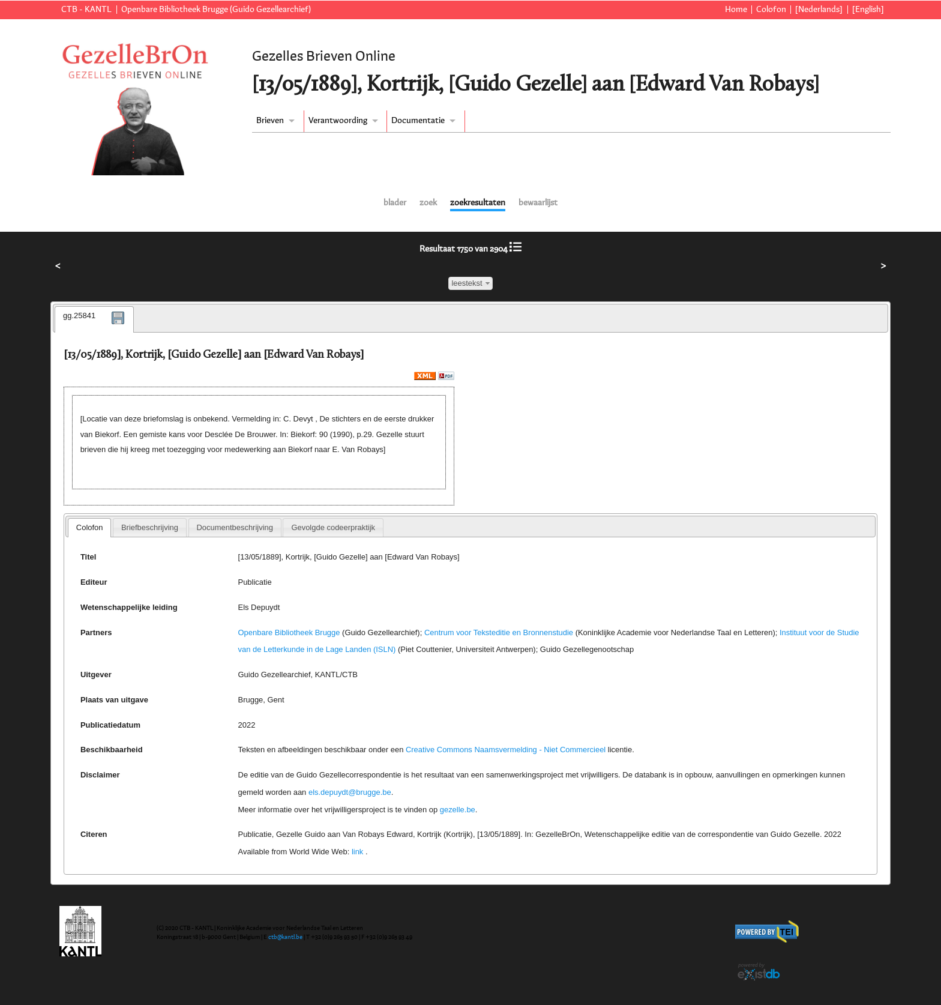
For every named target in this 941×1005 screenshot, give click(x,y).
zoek (428, 203)
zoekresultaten (477, 203)
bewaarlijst (538, 203)
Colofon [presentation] (89, 527)
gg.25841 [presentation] (79, 315)
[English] (868, 9)
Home (736, 9)
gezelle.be (457, 809)
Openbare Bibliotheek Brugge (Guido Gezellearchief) (216, 9)
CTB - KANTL (86, 9)
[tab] (94, 319)
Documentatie (418, 120)
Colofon (771, 9)
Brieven (270, 120)
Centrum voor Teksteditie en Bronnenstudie (498, 632)
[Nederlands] (819, 9)
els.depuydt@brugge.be (349, 792)
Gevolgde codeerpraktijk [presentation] (333, 527)
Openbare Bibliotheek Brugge (289, 632)
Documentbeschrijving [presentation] (234, 527)
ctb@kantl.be (285, 937)
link (357, 851)
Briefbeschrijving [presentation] (149, 527)
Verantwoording (337, 120)
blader (394, 203)
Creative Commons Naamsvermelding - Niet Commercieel (506, 749)
